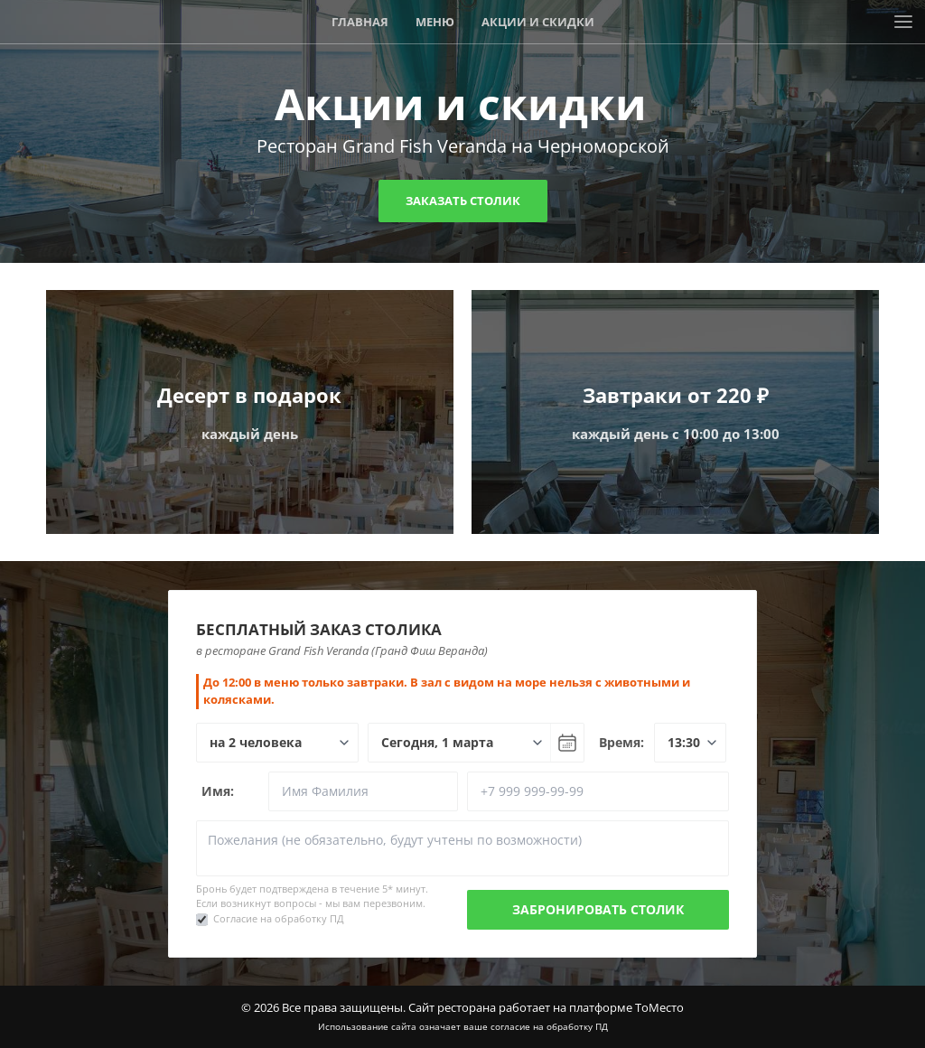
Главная (360, 22)
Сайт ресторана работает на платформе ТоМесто (546, 1007)
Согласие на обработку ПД (278, 918)
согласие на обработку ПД (549, 1026)
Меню (435, 22)
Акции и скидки (537, 22)
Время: (621, 742)
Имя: (217, 791)
